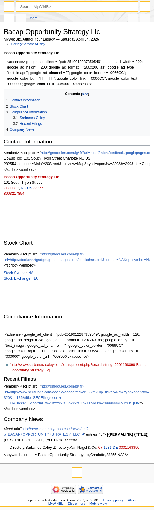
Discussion (21, 19)
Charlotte (11, 188)
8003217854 (14, 194)
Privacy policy (113, 500)
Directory (9, 19)
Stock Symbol (15, 273)
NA (30, 273)
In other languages (133, 19)
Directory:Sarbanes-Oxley (27, 44)
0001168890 (129, 448)
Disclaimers (76, 503)
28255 (38, 188)
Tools (145, 19)
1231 (107, 448)
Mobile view (98, 503)
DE (115, 448)
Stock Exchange (17, 278)
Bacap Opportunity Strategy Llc (31, 177)
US (29, 188)
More (34, 18)
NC (23, 188)
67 (100, 448)
